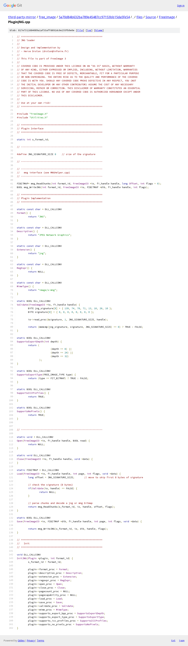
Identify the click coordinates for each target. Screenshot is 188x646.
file (80, 30)
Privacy (31, 640)
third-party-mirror (22, 17)
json (181, 640)
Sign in (180, 5)
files (139, 17)
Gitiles (21, 640)
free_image (47, 17)
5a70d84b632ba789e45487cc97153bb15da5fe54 (94, 17)
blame (98, 30)
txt (173, 640)
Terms (40, 640)
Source (151, 17)
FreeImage (167, 17)
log (89, 30)
